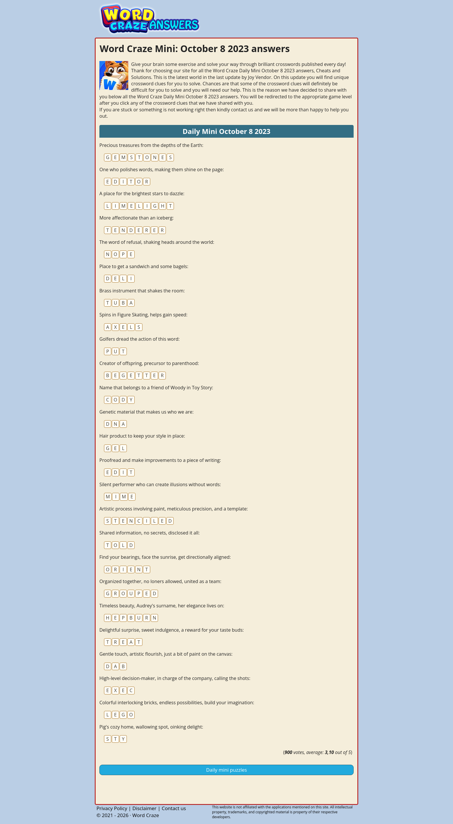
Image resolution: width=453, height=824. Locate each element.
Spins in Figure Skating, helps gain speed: (143, 314)
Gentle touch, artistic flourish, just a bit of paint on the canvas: (166, 654)
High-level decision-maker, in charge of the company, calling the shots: (174, 678)
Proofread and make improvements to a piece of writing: (160, 460)
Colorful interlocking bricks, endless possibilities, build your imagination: (176, 702)
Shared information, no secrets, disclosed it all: (149, 533)
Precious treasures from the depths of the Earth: (151, 145)
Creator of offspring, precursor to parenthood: (149, 363)
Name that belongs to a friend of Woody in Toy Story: (156, 387)
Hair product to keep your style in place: (142, 436)
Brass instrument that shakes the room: (142, 290)
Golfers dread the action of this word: (139, 339)
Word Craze (145, 815)
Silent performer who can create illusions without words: (160, 484)
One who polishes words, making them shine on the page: (161, 169)
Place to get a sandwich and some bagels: (143, 266)
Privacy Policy (111, 808)
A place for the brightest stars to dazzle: (141, 193)
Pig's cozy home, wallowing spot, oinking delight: (151, 727)
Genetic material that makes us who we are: (146, 412)
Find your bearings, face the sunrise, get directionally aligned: (165, 557)
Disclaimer (144, 808)
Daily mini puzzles (226, 769)
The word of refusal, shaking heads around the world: (156, 242)
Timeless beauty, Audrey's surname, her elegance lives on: (161, 605)
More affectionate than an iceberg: (136, 218)
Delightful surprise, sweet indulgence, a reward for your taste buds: (171, 630)
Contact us (174, 808)
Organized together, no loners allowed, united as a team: (160, 581)
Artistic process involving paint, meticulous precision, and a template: (173, 509)
